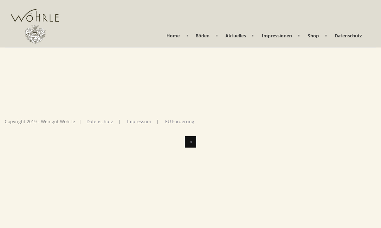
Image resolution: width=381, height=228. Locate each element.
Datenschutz (100, 121)
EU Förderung (179, 121)
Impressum (139, 121)
